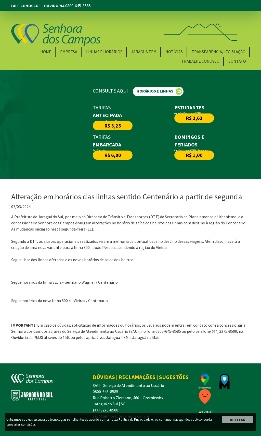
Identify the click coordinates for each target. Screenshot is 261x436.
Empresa (68, 51)
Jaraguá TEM (143, 51)
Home (45, 51)
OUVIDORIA (67, 5)
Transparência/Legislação (218, 51)
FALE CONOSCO (24, 5)
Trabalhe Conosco (200, 61)
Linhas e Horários (104, 51)
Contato (237, 61)
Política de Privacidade (134, 419)
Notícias (174, 51)
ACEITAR (237, 419)
